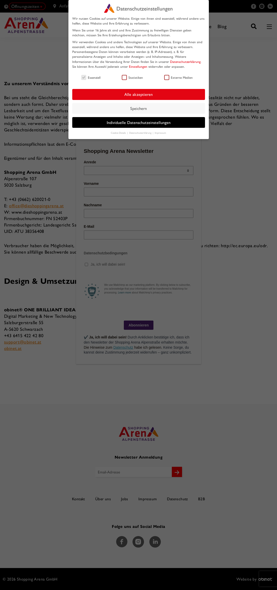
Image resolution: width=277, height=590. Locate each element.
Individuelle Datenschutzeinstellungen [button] (139, 122)
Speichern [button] (138, 108)
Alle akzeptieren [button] (138, 94)
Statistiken (132, 77)
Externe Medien (178, 77)
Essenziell (91, 77)
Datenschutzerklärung (185, 61)
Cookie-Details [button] (119, 132)
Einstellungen (138, 66)
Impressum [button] (160, 132)
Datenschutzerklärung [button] (140, 132)
